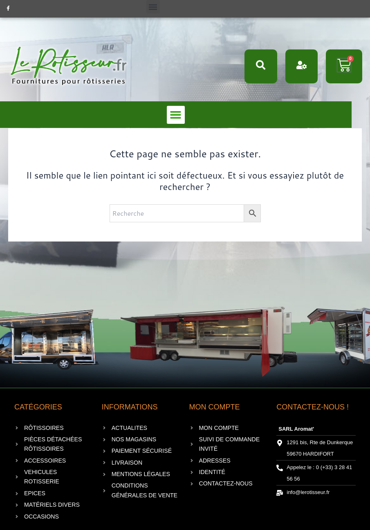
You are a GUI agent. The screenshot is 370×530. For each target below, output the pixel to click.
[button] (153, 6)
